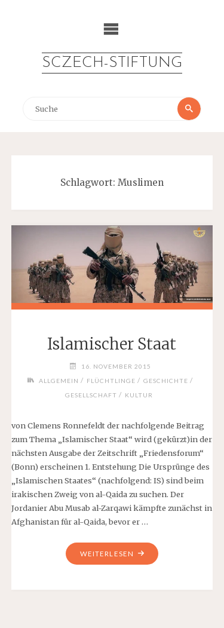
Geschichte (165, 380)
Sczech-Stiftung (112, 63)
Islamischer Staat (111, 344)
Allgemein (59, 380)
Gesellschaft (91, 395)
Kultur (139, 395)
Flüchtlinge (111, 380)
